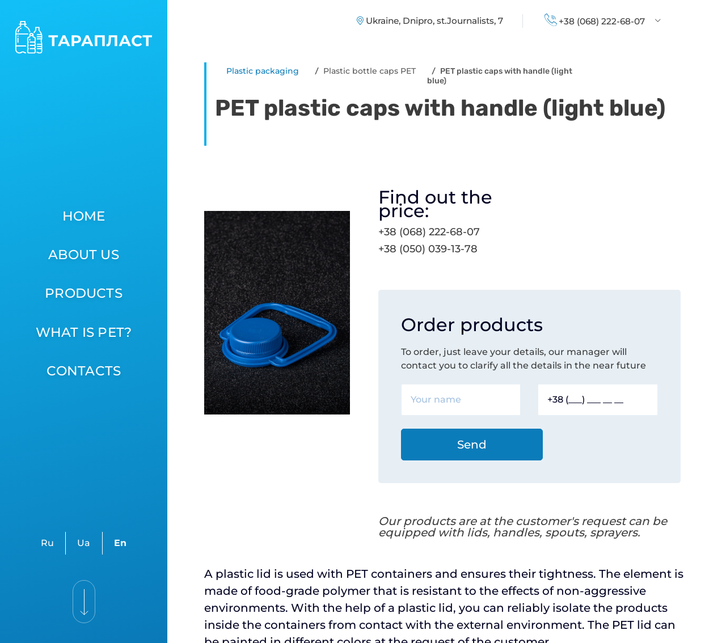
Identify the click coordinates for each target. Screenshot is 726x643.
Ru (47, 543)
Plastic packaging (262, 71)
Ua (83, 543)
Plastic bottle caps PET (369, 71)
